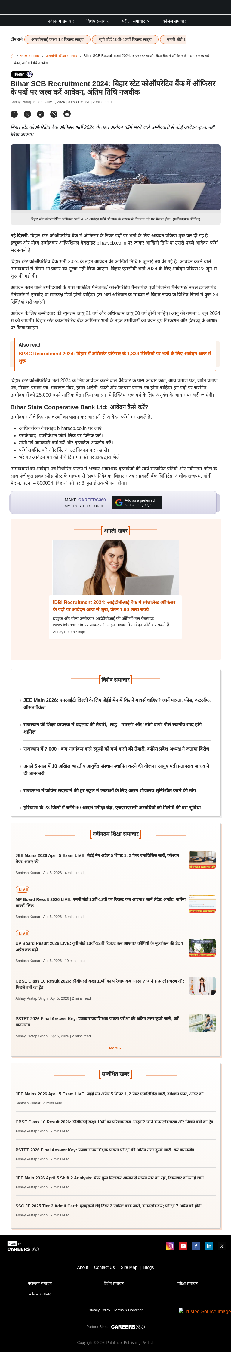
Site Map (129, 1267)
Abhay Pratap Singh (69, 632)
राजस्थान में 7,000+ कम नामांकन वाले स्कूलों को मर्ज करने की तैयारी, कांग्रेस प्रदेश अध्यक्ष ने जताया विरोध (116, 749)
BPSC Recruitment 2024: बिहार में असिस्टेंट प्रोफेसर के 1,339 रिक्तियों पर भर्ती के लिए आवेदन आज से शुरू (115, 357)
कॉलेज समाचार (174, 21)
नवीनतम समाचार (61, 21)
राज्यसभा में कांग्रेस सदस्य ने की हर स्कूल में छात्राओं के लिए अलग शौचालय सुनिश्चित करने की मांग (109, 790)
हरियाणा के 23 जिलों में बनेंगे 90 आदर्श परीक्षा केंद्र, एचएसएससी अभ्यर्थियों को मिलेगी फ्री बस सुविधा (112, 807)
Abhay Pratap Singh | (28, 102)
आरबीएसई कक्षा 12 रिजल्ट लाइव (57, 39)
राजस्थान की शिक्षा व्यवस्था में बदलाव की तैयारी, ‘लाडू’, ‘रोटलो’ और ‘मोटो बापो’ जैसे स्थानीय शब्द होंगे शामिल (112, 728)
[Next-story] (115, 572)
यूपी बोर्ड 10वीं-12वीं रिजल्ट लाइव (125, 39)
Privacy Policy (99, 1310)
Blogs (148, 1267)
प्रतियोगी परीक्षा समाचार (61, 56)
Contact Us (104, 1267)
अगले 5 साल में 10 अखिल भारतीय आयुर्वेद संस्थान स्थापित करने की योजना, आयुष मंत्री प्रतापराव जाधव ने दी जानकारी (116, 770)
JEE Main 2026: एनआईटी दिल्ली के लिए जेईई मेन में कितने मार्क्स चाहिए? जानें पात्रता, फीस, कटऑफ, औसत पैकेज (117, 704)
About (82, 1267)
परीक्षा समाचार (136, 21)
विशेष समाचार (97, 21)
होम (13, 56)
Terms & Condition (128, 1310)
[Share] (14, 114)
